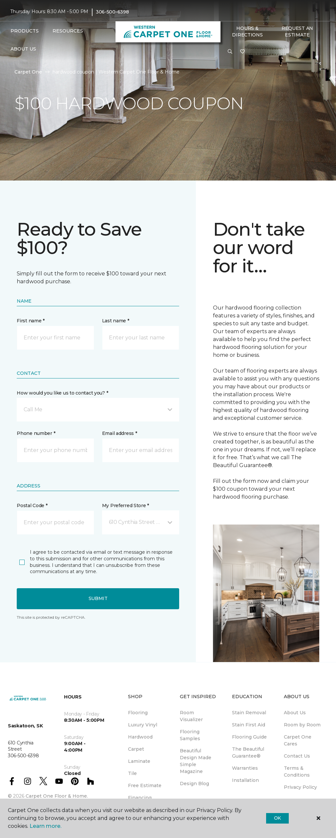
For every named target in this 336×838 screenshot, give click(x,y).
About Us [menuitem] (295, 713)
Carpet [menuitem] (136, 749)
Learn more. (45, 826)
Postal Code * (32, 505)
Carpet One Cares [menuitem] (297, 740)
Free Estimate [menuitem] (144, 785)
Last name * (115, 320)
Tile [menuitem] (132, 773)
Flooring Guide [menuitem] (249, 737)
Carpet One (28, 72)
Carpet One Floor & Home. (57, 796)
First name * (31, 320)
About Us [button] (23, 49)
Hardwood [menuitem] (140, 737)
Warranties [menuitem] (245, 768)
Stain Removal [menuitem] (249, 713)
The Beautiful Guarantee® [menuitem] (248, 752)
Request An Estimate (297, 31)
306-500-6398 (112, 12)
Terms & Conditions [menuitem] (297, 771)
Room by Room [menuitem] (302, 725)
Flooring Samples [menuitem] (190, 735)
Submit (98, 598)
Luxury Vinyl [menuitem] (142, 725)
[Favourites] (242, 52)
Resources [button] (67, 31)
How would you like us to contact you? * (62, 393)
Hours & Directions (247, 31)
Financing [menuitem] (140, 798)
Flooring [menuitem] (138, 713)
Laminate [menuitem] (139, 761)
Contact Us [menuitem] (297, 756)
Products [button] (24, 31)
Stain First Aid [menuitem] (248, 725)
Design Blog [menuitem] (194, 783)
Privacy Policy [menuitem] (300, 787)
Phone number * (36, 433)
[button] (230, 52)
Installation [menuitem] (245, 780)
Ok (277, 818)
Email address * (119, 433)
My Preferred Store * (125, 505)
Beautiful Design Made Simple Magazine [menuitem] (195, 761)
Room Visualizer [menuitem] (191, 716)
